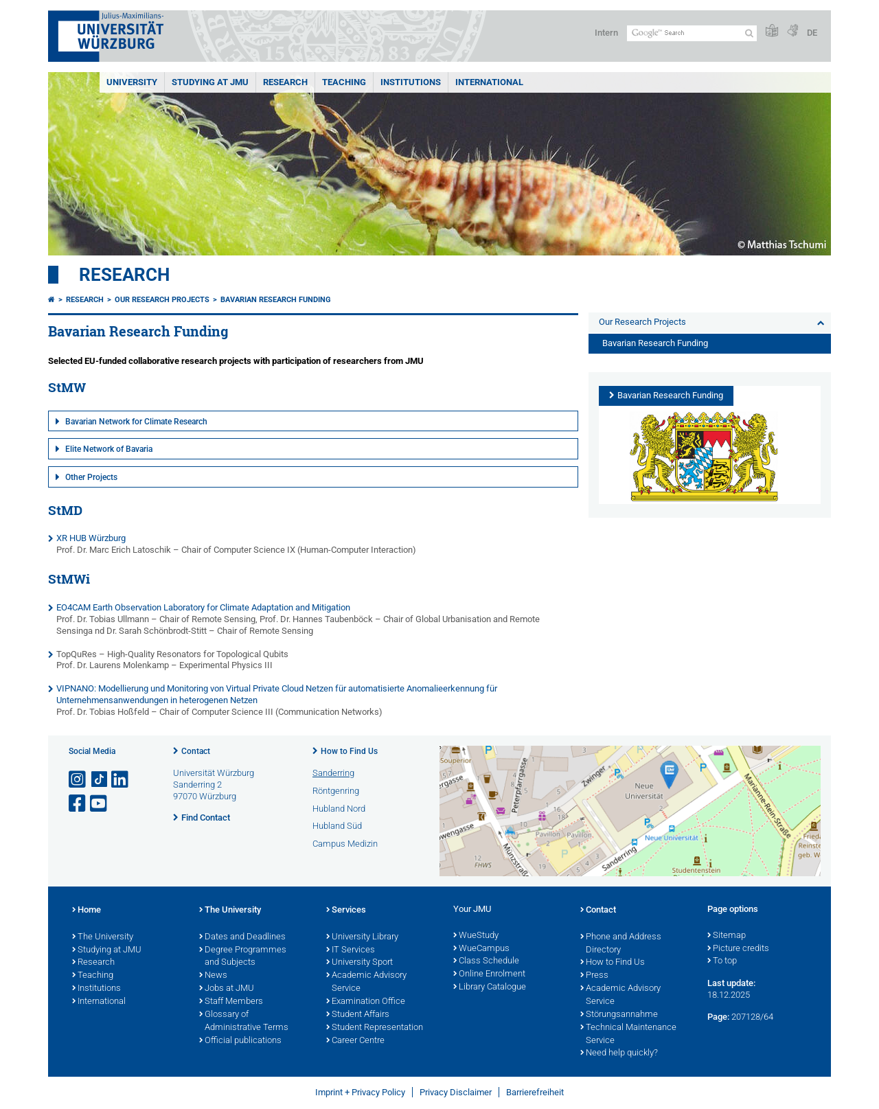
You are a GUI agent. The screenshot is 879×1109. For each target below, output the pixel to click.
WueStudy (476, 936)
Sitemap (726, 936)
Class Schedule (486, 961)
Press (594, 976)
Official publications (240, 1041)
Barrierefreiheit (535, 1092)
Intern (606, 32)
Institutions (96, 989)
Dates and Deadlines (242, 937)
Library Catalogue (489, 987)
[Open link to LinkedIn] (120, 780)
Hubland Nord (338, 808)
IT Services (350, 950)
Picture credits (738, 949)
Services (346, 910)
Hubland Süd (337, 826)
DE (812, 32)
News (213, 976)
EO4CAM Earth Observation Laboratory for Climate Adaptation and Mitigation (203, 607)
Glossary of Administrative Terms (243, 1021)
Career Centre (355, 1041)
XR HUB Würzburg (91, 538)
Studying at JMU (106, 950)
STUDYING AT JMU (210, 82)
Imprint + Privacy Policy (360, 1092)
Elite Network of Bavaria (108, 449)
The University (102, 937)
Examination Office (365, 1002)
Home (86, 910)
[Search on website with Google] (692, 33)
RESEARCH (285, 82)
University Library (362, 937)
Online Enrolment (489, 974)
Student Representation (374, 1028)
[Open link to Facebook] (78, 804)
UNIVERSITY (131, 82)
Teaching (344, 82)
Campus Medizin (345, 843)
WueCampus (481, 949)
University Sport (359, 963)
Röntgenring (335, 791)
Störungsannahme (619, 1015)
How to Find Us (349, 751)
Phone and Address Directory (620, 944)
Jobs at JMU (226, 989)
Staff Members (231, 1002)
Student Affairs (357, 1015)
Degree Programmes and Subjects (242, 957)
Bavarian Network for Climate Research (136, 421)
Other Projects (91, 477)
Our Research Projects (162, 299)
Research (124, 274)
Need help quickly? (619, 1053)
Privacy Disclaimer (456, 1092)
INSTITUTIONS (410, 82)
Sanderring (333, 773)
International (489, 82)
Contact (195, 751)
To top (722, 961)
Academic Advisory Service (366, 982)
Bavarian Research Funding (275, 299)
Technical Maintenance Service (628, 1034)
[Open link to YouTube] (99, 804)
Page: (718, 1016)
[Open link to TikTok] (99, 780)
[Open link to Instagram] (78, 780)
